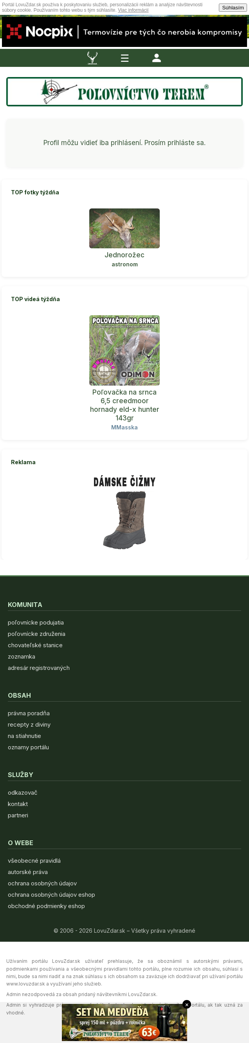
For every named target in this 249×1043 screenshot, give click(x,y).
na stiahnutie (24, 736)
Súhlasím (233, 8)
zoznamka (21, 656)
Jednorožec (124, 255)
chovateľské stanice (35, 645)
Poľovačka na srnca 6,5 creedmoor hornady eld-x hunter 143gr (124, 405)
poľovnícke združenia (36, 633)
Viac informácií (133, 10)
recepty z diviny (29, 724)
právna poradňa (29, 713)
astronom (125, 264)
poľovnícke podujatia (36, 622)
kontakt (18, 804)
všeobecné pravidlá (34, 860)
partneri (18, 815)
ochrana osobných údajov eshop (51, 894)
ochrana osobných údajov (42, 883)
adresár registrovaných (39, 667)
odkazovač (23, 792)
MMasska (124, 427)
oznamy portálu (28, 747)
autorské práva (28, 872)
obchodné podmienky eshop (46, 906)
